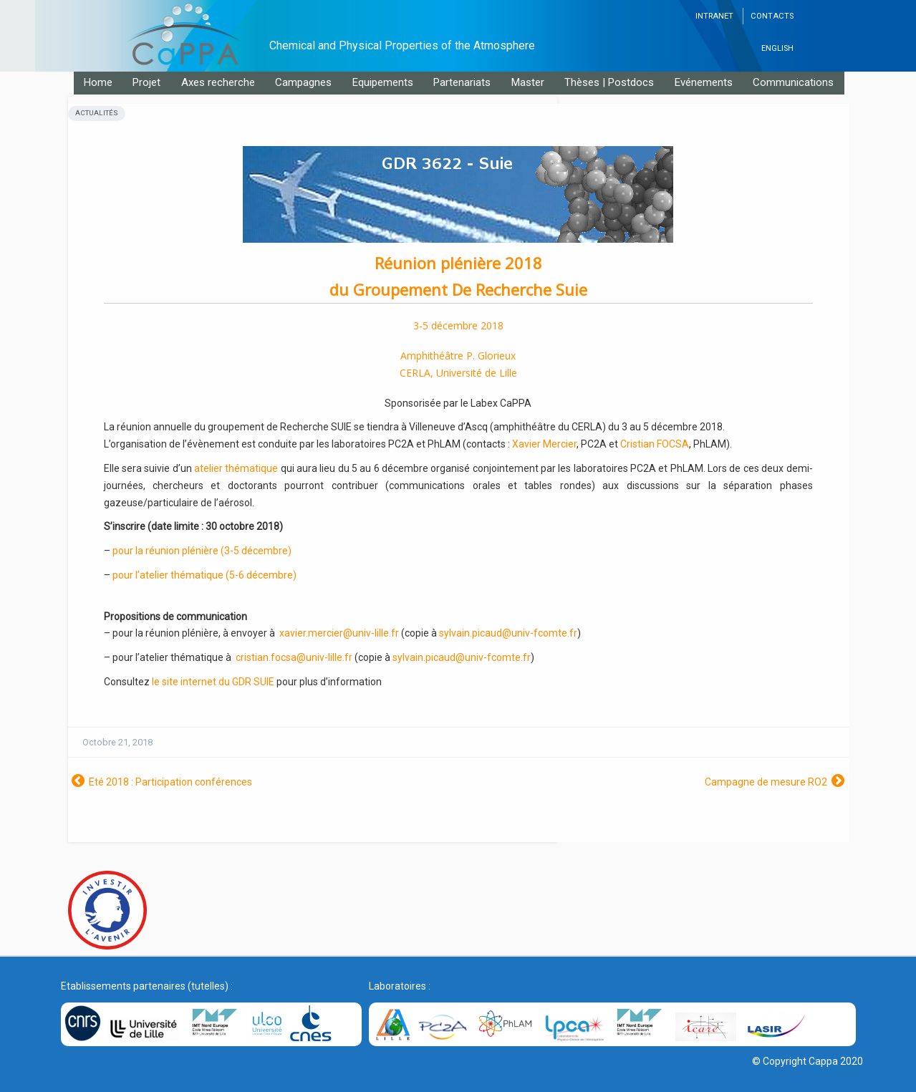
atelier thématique (236, 468)
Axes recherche (218, 82)
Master (527, 82)
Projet (146, 82)
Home (98, 82)
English (777, 48)
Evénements (704, 82)
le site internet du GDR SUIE (213, 681)
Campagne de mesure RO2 (766, 782)
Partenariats (462, 82)
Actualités (96, 113)
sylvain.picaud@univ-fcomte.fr (508, 633)
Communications (793, 82)
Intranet (714, 16)
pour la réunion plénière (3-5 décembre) (201, 550)
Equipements (382, 82)
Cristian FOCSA (654, 444)
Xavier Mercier (544, 444)
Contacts (772, 16)
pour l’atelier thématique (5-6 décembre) (204, 575)
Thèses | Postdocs (609, 82)
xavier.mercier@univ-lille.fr (339, 633)
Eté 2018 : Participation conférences (170, 782)
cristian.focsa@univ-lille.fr (294, 657)
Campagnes (303, 82)
